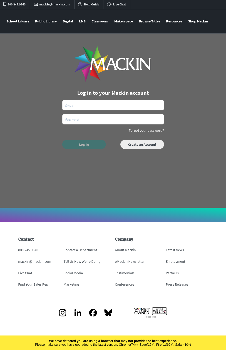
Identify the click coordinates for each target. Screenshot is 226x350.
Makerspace (123, 21)
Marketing (71, 284)
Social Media (73, 273)
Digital (68, 21)
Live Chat (25, 273)
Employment (175, 261)
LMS (82, 21)
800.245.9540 (28, 250)
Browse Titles (149, 21)
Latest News (175, 250)
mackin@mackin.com (34, 261)
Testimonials (124, 273)
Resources (174, 21)
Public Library (46, 21)
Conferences (124, 284)
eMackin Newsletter (130, 261)
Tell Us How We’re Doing (82, 261)
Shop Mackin (198, 21)
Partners (172, 273)
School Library (17, 21)
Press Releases (177, 284)
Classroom (100, 21)
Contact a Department (80, 250)
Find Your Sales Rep (33, 284)
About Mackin (125, 250)
